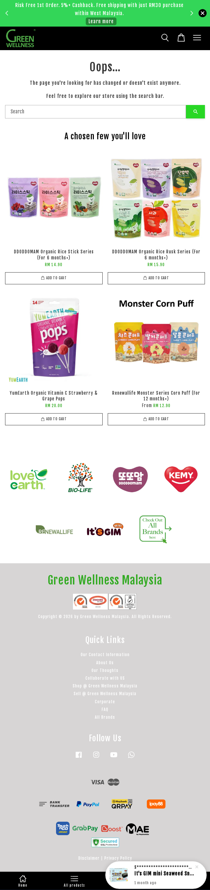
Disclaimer (89, 858)
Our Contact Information (105, 654)
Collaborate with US (105, 678)
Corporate (105, 701)
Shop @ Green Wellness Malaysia (105, 685)
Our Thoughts (105, 670)
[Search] (95, 111)
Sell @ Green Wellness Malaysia (105, 693)
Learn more (101, 21)
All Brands (105, 717)
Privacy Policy (118, 858)
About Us (105, 662)
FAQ (105, 709)
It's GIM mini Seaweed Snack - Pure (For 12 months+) (164, 877)
